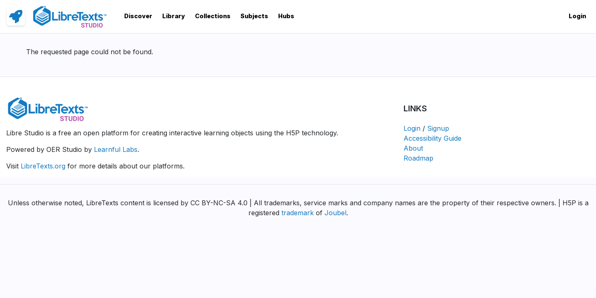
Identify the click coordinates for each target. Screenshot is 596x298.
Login (577, 15)
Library (173, 15)
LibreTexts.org (43, 166)
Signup (438, 128)
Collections (213, 15)
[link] (16, 16)
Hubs (286, 15)
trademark (297, 213)
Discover (138, 15)
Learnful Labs (115, 149)
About (413, 148)
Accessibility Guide (432, 138)
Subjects (254, 15)
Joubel (335, 213)
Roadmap (418, 158)
